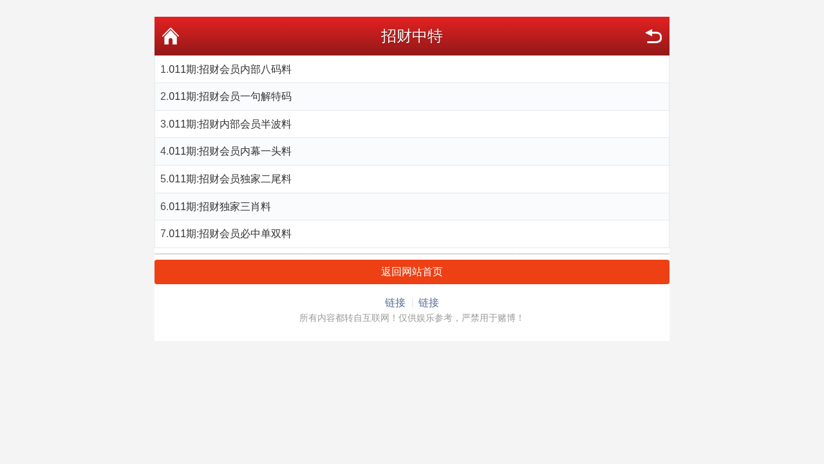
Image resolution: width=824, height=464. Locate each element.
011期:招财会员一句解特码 (230, 96)
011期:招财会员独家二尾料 (230, 178)
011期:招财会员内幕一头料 (230, 151)
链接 (395, 302)
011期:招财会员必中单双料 (230, 233)
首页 (170, 36)
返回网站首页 (412, 271)
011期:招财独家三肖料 (220, 206)
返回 (653, 36)
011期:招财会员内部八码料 (230, 69)
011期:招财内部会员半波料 (230, 124)
